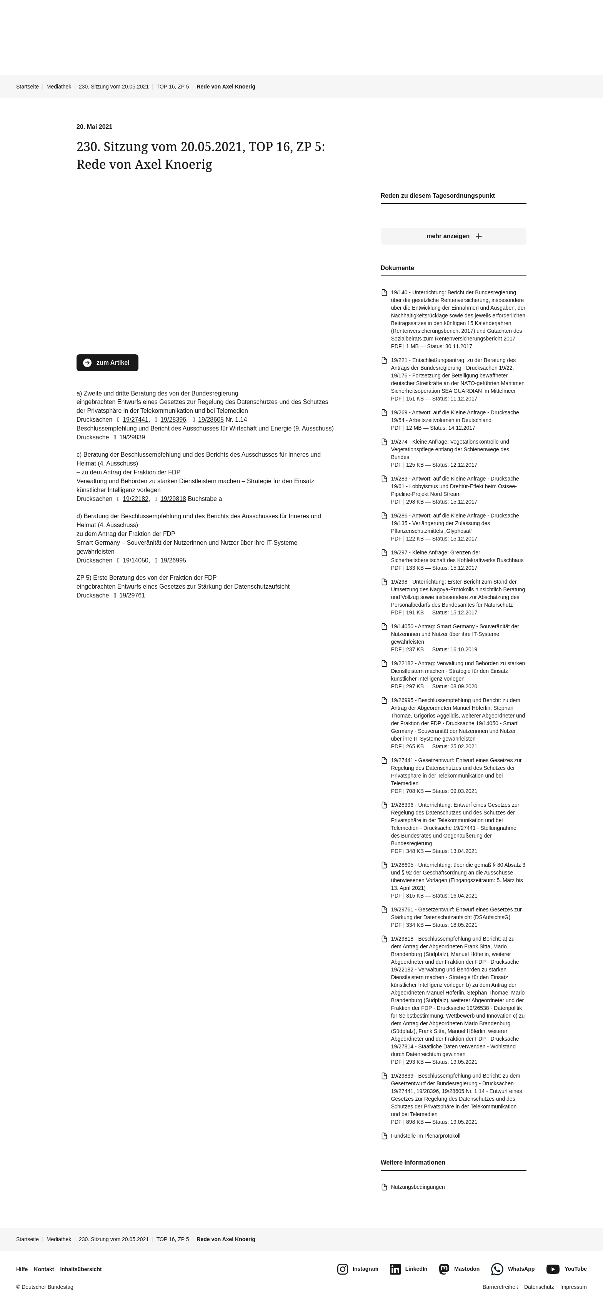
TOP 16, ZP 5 (173, 86)
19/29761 (128, 595)
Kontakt (44, 1269)
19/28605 (207, 419)
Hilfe (22, 1269)
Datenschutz (539, 1287)
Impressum (573, 1287)
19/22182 (131, 499)
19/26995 (169, 560)
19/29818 (169, 499)
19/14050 (131, 560)
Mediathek (59, 86)
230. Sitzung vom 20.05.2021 (114, 86)
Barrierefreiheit (500, 1287)
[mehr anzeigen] (453, 236)
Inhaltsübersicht (81, 1269)
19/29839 (128, 437)
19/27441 (131, 419)
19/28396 (169, 419)
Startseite (27, 86)
